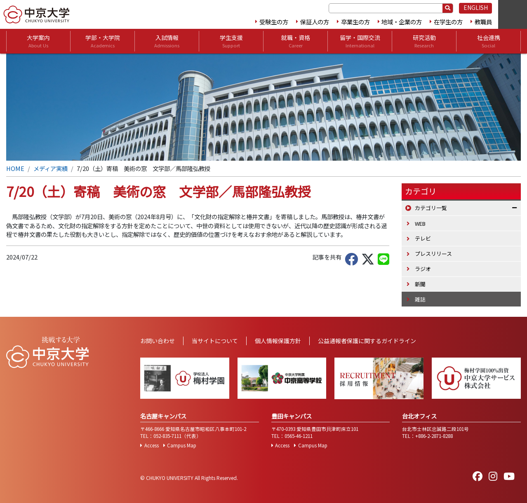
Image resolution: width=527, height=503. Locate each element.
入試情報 (166, 41)
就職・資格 (295, 41)
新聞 (420, 284)
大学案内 (38, 41)
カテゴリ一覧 (431, 208)
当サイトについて (215, 341)
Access (151, 445)
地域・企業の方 (401, 21)
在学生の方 (448, 21)
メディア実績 (50, 168)
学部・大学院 (102, 41)
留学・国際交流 (360, 41)
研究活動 (424, 41)
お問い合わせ (157, 341)
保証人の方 (314, 21)
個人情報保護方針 (278, 341)
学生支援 (231, 41)
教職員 (483, 21)
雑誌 (420, 299)
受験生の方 (273, 21)
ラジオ (423, 269)
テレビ (423, 238)
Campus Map (181, 445)
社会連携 (488, 41)
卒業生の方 (355, 21)
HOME (15, 168)
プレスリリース (433, 253)
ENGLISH (475, 7)
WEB (420, 223)
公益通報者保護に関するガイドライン (367, 341)
